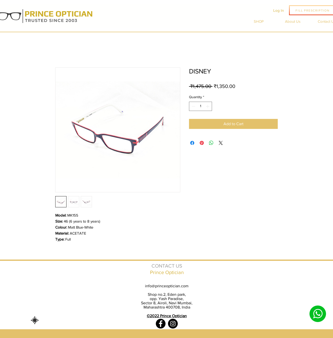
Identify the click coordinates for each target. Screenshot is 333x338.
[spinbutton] (200, 106)
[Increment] (208, 106)
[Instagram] (173, 324)
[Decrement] (193, 106)
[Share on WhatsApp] (211, 143)
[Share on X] (221, 143)
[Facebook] (161, 324)
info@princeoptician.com (166, 286)
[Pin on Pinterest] (202, 143)
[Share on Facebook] (192, 143)
